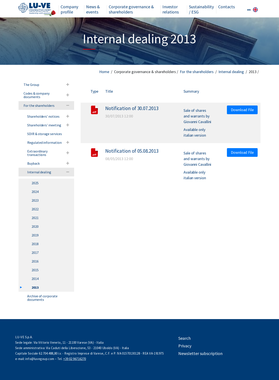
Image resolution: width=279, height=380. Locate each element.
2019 (35, 235)
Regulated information (44, 142)
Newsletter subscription (200, 353)
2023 (35, 200)
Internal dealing (231, 71)
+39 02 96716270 (74, 359)
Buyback (33, 163)
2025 (35, 183)
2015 (35, 270)
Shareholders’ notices (43, 116)
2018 (35, 244)
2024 (35, 191)
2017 (35, 252)
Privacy (184, 345)
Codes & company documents (36, 95)
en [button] (252, 9)
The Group (31, 84)
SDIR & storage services (44, 134)
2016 (35, 261)
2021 (35, 218)
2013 (35, 287)
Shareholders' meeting (44, 125)
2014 (35, 278)
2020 (35, 226)
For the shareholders (197, 71)
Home (104, 71)
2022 (35, 209)
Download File (242, 109)
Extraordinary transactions (37, 153)
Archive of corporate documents (42, 298)
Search (184, 338)
